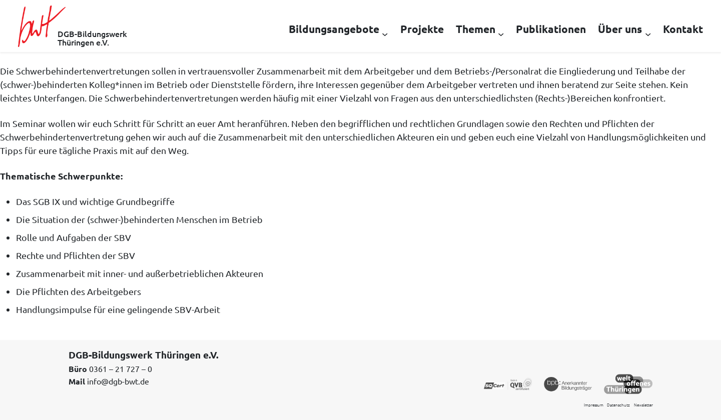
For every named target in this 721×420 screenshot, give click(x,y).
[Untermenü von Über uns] (648, 33)
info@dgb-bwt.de (118, 381)
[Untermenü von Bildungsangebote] (385, 33)
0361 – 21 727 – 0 (120, 369)
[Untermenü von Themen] (501, 33)
